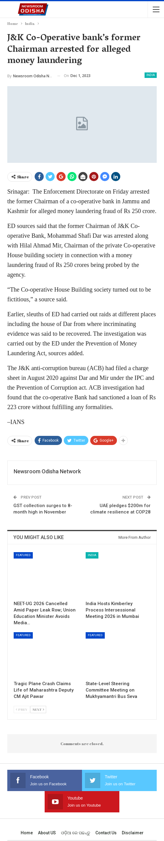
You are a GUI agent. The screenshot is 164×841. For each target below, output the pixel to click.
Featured (23, 555)
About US (47, 832)
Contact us (106, 832)
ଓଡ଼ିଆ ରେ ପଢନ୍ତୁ (75, 832)
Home (27, 832)
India (150, 75)
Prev (22, 709)
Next (38, 709)
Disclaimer (133, 832)
